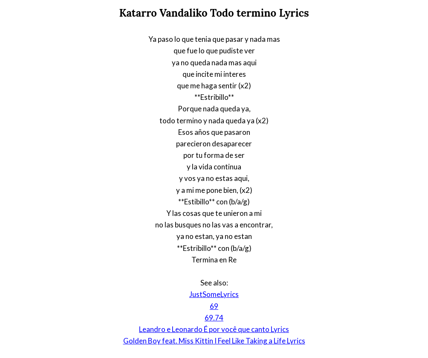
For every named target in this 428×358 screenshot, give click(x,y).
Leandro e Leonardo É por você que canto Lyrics (214, 329)
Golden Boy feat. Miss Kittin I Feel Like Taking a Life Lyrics (214, 340)
